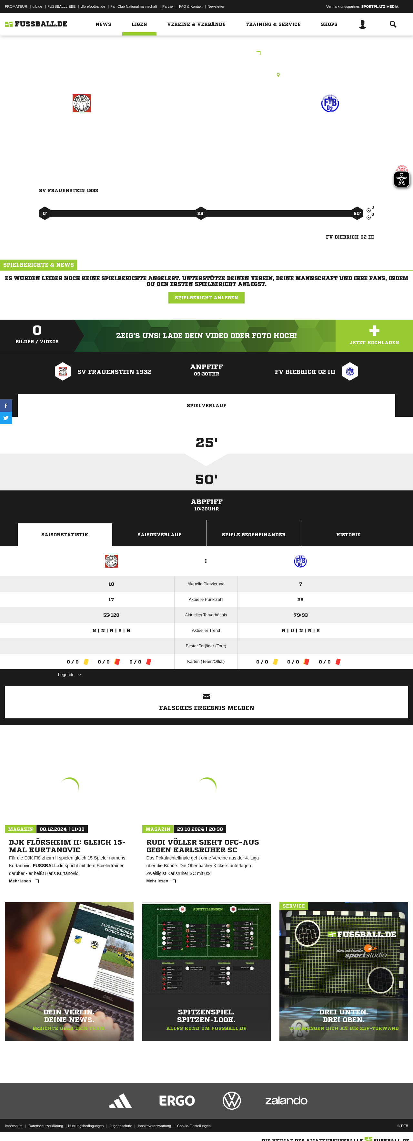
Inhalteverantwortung (154, 1126)
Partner (168, 6)
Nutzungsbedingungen (86, 1126)
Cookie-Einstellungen (194, 1126)
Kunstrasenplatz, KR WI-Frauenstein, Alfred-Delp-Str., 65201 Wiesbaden (206, 75)
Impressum (13, 1126)
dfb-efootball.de (93, 6)
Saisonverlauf (159, 534)
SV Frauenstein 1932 (81, 131)
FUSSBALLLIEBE (61, 6)
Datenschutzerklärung (45, 1126)
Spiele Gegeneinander (254, 534)
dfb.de (37, 6)
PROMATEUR (16, 6)
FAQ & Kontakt (191, 6)
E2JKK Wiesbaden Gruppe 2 (206, 53)
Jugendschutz (121, 1126)
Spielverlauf (207, 405)
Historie (348, 534)
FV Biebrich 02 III (330, 131)
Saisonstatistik (64, 534)
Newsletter (216, 6)
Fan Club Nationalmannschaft (133, 6)
